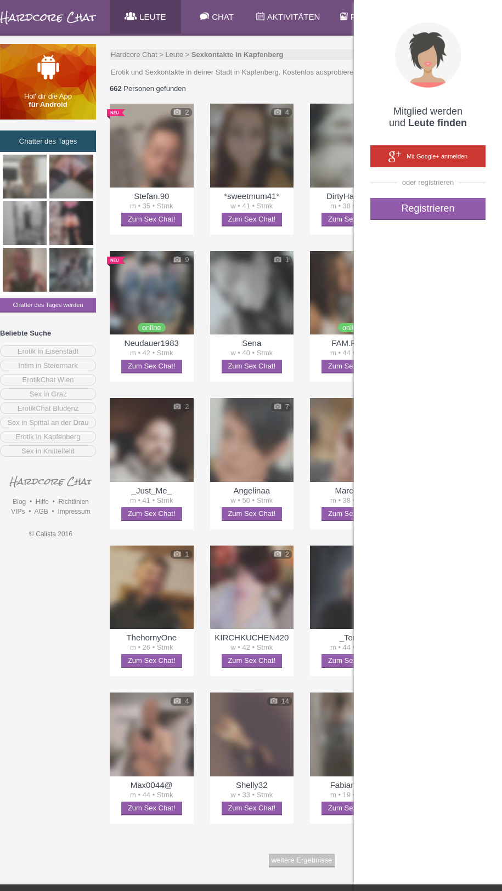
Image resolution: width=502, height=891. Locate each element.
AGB (41, 511)
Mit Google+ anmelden (427, 156)
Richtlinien (73, 502)
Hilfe (42, 502)
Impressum (74, 511)
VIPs (18, 511)
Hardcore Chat (134, 54)
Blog (19, 502)
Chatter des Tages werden (48, 305)
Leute (174, 54)
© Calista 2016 (50, 534)
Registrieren (427, 208)
